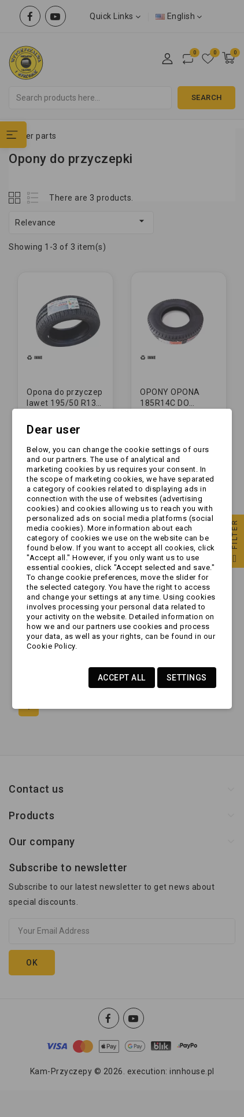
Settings (187, 677)
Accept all (122, 677)
